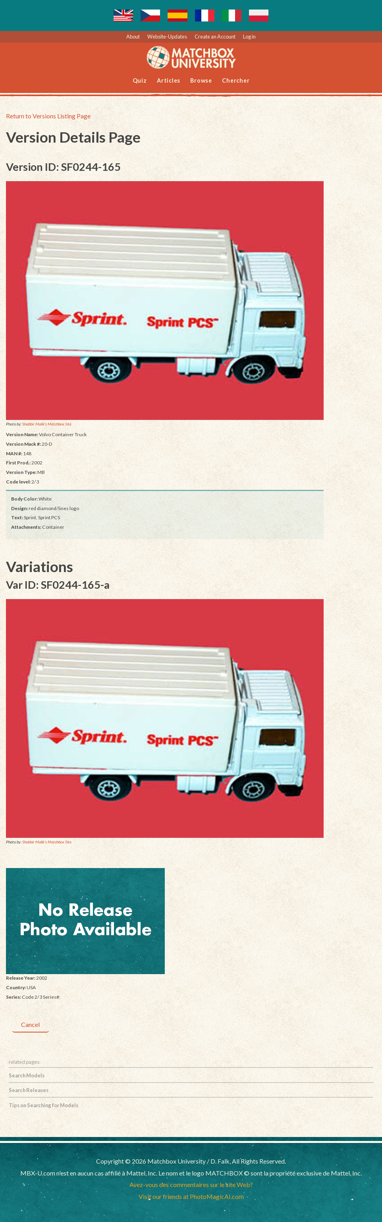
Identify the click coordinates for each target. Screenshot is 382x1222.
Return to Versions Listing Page (48, 116)
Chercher (235, 80)
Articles (168, 80)
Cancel (30, 1024)
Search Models (26, 1075)
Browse (201, 80)
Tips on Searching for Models (43, 1105)
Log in (249, 36)
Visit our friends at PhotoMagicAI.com (191, 1196)
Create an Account (215, 36)
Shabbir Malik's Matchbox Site (46, 424)
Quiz (140, 80)
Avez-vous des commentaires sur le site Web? (191, 1184)
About (133, 36)
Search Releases (28, 1090)
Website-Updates (167, 36)
